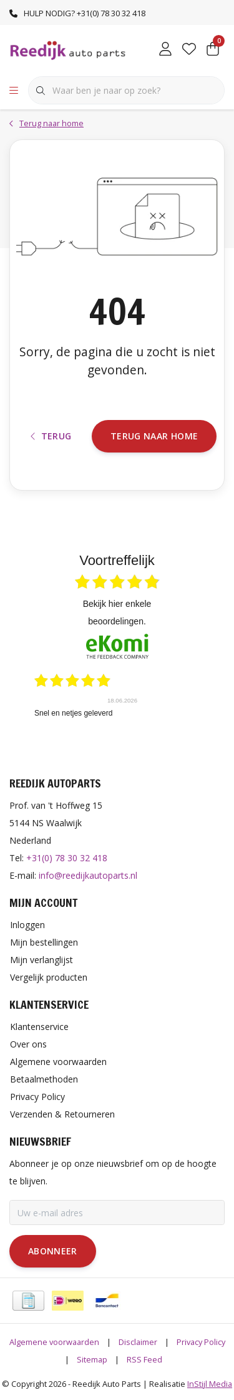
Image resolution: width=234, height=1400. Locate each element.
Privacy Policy (201, 1342)
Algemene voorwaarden (54, 1342)
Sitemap (92, 1359)
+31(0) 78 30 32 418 (66, 858)
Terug (51, 436)
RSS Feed (144, 1359)
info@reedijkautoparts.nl (88, 875)
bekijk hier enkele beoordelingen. (117, 612)
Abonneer (52, 1251)
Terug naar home (154, 436)
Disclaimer (138, 1342)
